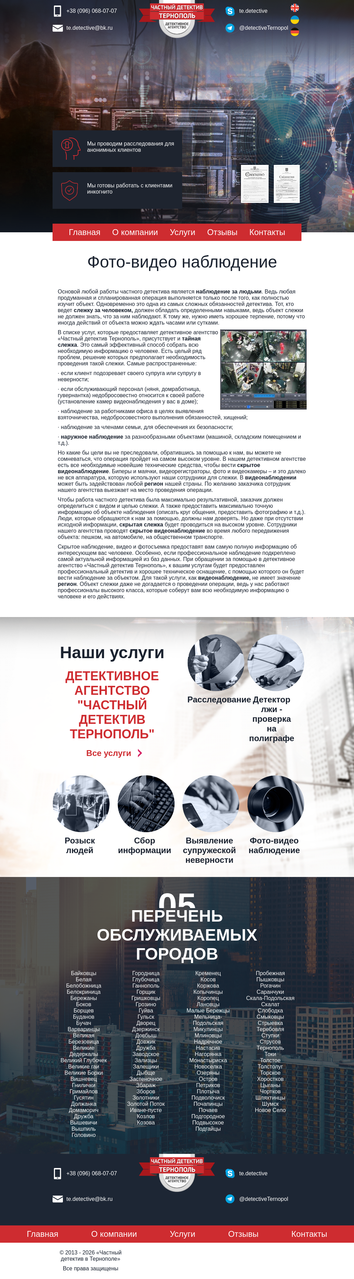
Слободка (270, 1011)
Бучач (83, 1023)
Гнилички (83, 1085)
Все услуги (108, 753)
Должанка (83, 1104)
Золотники (145, 1098)
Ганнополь (145, 986)
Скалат (270, 1004)
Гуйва (146, 1011)
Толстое (270, 1060)
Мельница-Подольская (208, 1020)
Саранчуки (270, 992)
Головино (84, 1135)
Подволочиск (208, 1098)
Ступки (270, 1035)
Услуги (182, 232)
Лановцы (208, 1004)
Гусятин (83, 1098)
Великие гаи (83, 1067)
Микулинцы (208, 1029)
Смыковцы (270, 1017)
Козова (146, 1123)
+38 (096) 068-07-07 (91, 11)
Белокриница (84, 992)
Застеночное (146, 1079)
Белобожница (83, 986)
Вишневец (84, 1079)
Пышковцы (270, 979)
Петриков (208, 1085)
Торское (270, 1073)
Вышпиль (84, 1129)
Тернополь (270, 1048)
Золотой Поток (146, 1104)
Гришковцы (145, 998)
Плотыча (208, 1091)
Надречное (208, 1042)
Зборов (146, 1091)
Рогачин (270, 986)
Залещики (146, 1067)
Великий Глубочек (83, 1060)
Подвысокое (208, 1123)
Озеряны (208, 1073)
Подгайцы (208, 1129)
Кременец (208, 973)
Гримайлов (83, 1091)
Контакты (267, 232)
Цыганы (270, 1085)
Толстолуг (270, 1067)
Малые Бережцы (208, 1011)
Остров (208, 1079)
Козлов (146, 1116)
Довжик (146, 1042)
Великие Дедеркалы (83, 1051)
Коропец (208, 998)
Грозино (146, 1004)
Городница (145, 973)
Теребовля (270, 1029)
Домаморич (84, 1110)
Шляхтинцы (270, 1098)
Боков (83, 1004)
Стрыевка (270, 1023)
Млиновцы (208, 1035)
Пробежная (270, 973)
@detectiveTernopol (259, 28)
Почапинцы (208, 1104)
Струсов (270, 1042)
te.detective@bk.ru (89, 28)
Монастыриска (208, 1060)
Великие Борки (84, 1073)
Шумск (270, 1104)
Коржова (208, 986)
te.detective (253, 11)
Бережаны (84, 998)
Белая (84, 979)
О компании (135, 232)
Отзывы (222, 232)
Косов (208, 979)
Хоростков (270, 1079)
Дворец (145, 1023)
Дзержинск (146, 1029)
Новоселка (208, 1067)
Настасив (208, 1048)
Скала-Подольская (270, 998)
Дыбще (146, 1073)
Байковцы (83, 973)
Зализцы (146, 1060)
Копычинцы (208, 992)
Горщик (146, 992)
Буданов (83, 1017)
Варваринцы (83, 1029)
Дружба (83, 1116)
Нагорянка (208, 1054)
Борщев (84, 1011)
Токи (270, 1054)
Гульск (146, 1017)
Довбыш (146, 1035)
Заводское (145, 1054)
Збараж (146, 1085)
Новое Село (270, 1110)
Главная (84, 232)
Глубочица (145, 979)
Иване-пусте (146, 1110)
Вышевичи (83, 1123)
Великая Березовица (83, 1039)
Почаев (208, 1110)
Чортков (270, 1091)
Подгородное (208, 1116)
